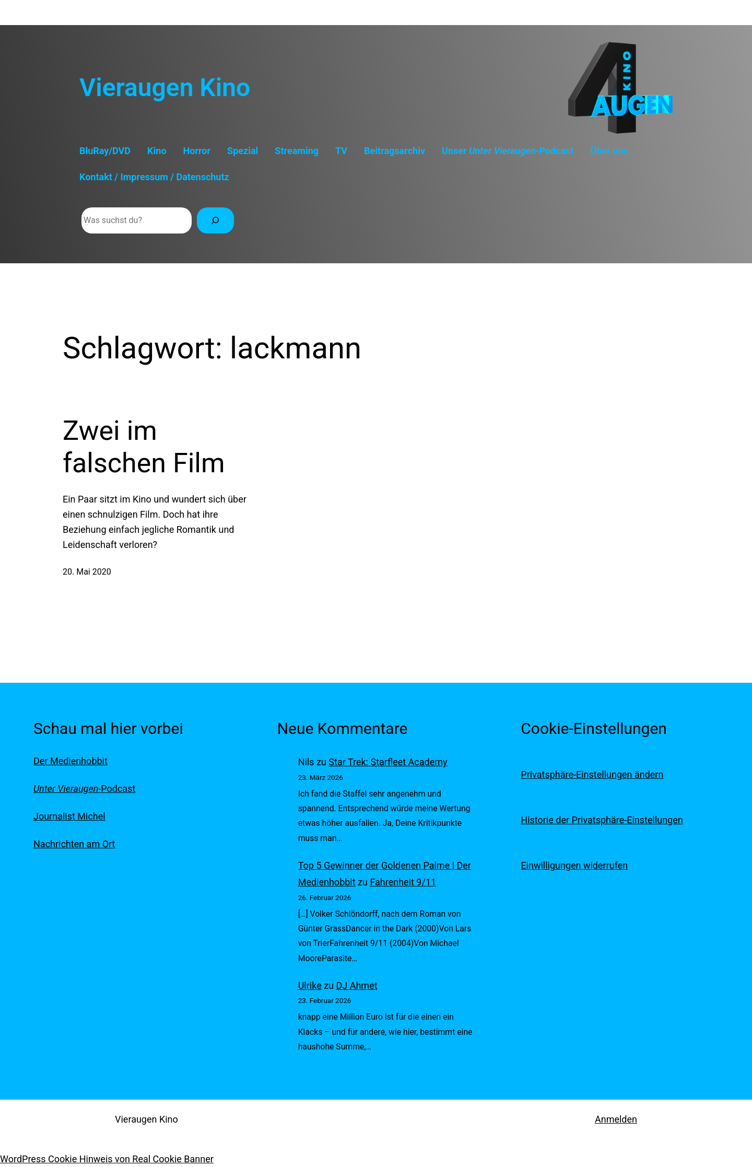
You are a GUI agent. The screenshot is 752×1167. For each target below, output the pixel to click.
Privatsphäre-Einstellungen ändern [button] (592, 774)
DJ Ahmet (357, 985)
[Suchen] (215, 220)
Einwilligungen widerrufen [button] (574, 865)
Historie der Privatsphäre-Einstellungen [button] (602, 819)
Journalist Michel (69, 816)
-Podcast (84, 788)
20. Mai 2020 (87, 572)
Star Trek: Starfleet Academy (387, 761)
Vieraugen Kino (164, 87)
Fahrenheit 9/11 (403, 882)
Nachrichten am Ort (74, 843)
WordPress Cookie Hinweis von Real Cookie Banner (107, 1158)
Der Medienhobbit (70, 760)
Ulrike (310, 985)
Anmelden (616, 1119)
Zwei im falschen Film (144, 447)
